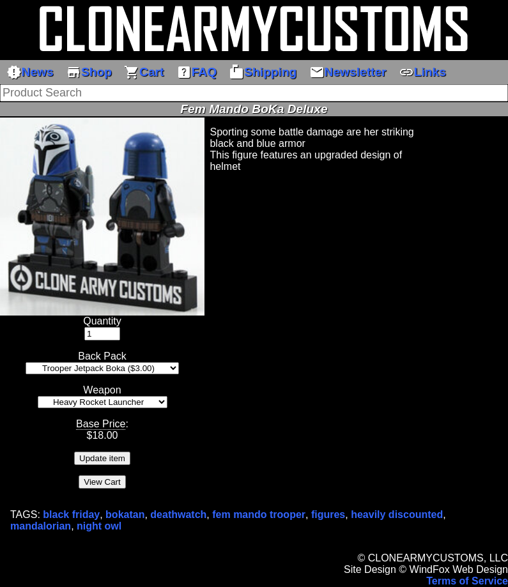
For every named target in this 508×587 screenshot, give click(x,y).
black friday (71, 514)
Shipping (262, 72)
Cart (144, 72)
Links (422, 72)
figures (328, 514)
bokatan (124, 514)
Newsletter (348, 72)
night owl (99, 526)
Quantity (102, 321)
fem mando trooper (258, 514)
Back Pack (102, 356)
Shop (89, 72)
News (30, 72)
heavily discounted (397, 514)
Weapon (102, 390)
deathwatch (178, 514)
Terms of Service (467, 581)
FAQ (196, 72)
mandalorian (40, 526)
